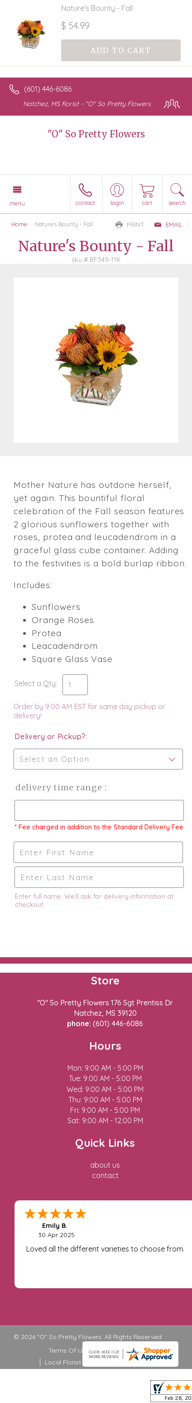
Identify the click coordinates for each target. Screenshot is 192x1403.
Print (129, 224)
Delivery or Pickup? (50, 736)
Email (168, 224)
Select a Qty (35, 683)
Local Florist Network (76, 1362)
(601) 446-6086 (48, 88)
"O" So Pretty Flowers (96, 134)
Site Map (132, 1362)
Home (19, 224)
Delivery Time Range (59, 787)
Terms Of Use (68, 1350)
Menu (17, 203)
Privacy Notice (122, 1350)
